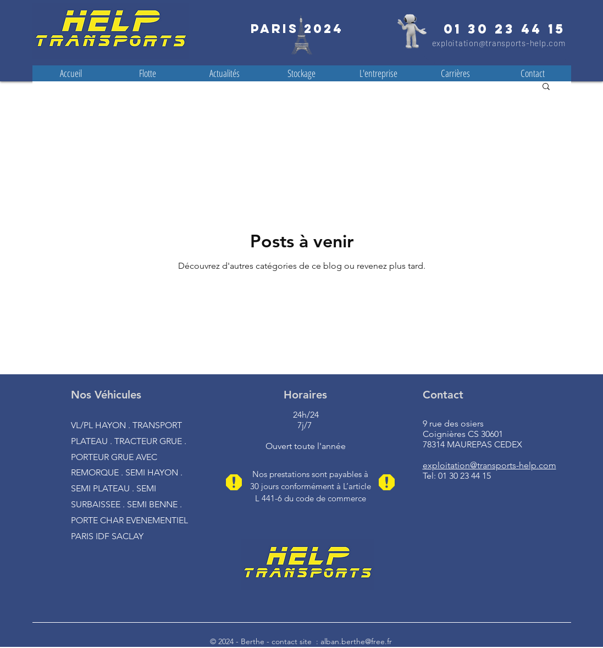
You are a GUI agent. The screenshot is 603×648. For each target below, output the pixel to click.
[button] (546, 87)
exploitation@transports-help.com (499, 43)
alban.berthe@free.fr (356, 641)
